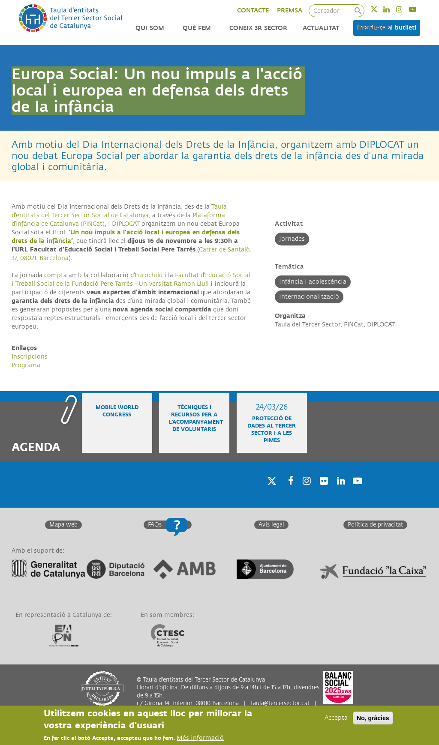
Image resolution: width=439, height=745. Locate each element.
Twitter (380, 9)
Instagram (405, 9)
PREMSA (289, 10)
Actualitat (321, 28)
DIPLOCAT (126, 224)
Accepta (336, 718)
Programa (26, 365)
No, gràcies (373, 718)
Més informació (200, 738)
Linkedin (392, 9)
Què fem (197, 28)
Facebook (288, 492)
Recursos (374, 28)
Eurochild (148, 275)
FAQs (155, 525)
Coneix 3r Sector (258, 28)
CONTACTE (253, 10)
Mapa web (63, 525)
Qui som (149, 28)
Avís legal (271, 525)
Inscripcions (30, 356)
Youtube (418, 9)
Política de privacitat (375, 525)
